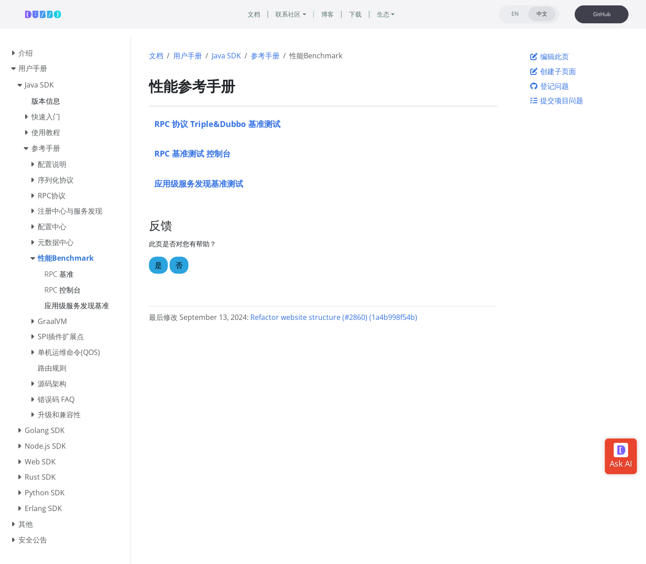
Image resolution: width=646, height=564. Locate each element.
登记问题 (549, 86)
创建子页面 (552, 71)
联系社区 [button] (288, 14)
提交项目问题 (556, 100)
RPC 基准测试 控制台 (192, 153)
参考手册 (265, 56)
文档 (156, 56)
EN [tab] (515, 13)
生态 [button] (383, 14)
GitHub (602, 14)
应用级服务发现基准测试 (198, 183)
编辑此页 (549, 56)
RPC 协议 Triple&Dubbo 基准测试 (217, 123)
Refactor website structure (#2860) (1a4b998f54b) (333, 317)
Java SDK (226, 56)
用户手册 (187, 56)
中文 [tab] (542, 13)
